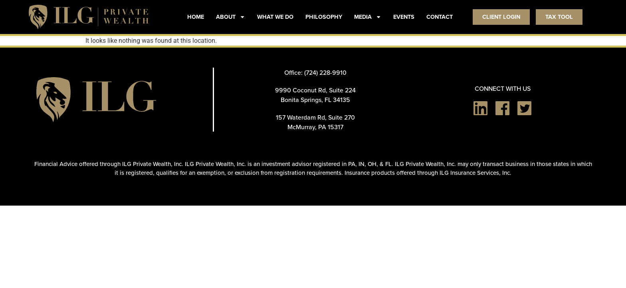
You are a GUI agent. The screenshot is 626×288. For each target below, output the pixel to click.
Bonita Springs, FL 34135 (315, 99)
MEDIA (367, 17)
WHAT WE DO (275, 16)
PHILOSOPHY (323, 16)
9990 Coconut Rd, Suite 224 (315, 90)
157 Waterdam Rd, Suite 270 (315, 117)
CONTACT (439, 16)
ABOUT (230, 17)
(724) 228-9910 (325, 72)
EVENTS (403, 16)
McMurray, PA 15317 (315, 126)
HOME (195, 16)
